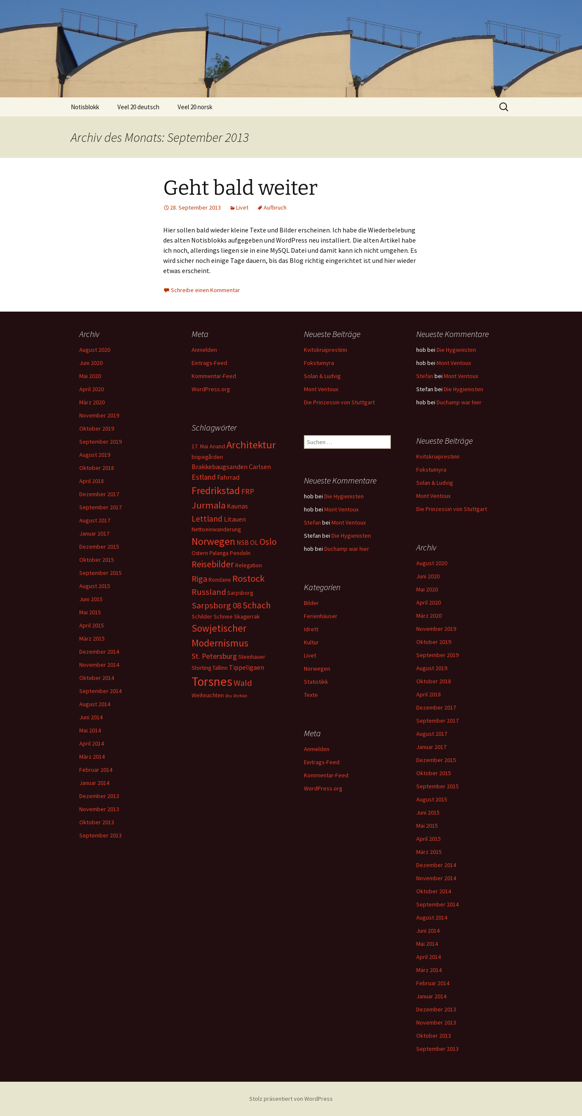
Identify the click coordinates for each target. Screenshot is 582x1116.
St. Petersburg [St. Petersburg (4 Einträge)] (214, 656)
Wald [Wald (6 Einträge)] (243, 682)
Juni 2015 (91, 599)
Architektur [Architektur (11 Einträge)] (251, 444)
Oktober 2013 (96, 822)
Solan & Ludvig (322, 376)
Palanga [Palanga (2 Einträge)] (218, 553)
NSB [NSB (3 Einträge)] (243, 542)
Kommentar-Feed (214, 376)
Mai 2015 (90, 612)
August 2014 (94, 704)
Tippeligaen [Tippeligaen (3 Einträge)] (246, 667)
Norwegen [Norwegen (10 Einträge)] (213, 541)
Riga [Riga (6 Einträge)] (199, 578)
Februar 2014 (95, 769)
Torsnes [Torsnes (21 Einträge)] (212, 681)
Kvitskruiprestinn (325, 350)
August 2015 (94, 586)
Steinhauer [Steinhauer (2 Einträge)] (251, 656)
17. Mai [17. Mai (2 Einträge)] (200, 446)
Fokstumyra (319, 363)
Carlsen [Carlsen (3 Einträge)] (260, 466)
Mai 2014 (90, 730)
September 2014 (100, 691)
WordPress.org (211, 389)
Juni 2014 (91, 717)
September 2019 (100, 441)
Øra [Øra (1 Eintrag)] (228, 696)
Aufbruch (275, 207)
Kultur (311, 642)
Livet (242, 207)
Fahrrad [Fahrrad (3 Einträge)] (228, 477)
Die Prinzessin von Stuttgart (339, 402)
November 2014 (99, 664)
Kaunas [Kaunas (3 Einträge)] (237, 506)
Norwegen (317, 668)
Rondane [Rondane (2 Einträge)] (220, 579)
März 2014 (92, 756)
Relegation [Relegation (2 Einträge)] (248, 565)
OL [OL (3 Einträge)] (254, 542)
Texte (311, 695)
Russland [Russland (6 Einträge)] (209, 591)
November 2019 (99, 415)
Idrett (311, 629)
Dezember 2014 (99, 651)
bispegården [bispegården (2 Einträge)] (207, 457)
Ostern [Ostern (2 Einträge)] (200, 553)
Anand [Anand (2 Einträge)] (217, 446)
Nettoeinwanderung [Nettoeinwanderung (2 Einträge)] (216, 529)
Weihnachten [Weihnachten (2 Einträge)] (208, 695)
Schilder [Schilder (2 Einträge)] (202, 616)
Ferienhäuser (320, 616)
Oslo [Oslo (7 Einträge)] (268, 541)
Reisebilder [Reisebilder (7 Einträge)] (213, 564)
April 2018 (91, 481)
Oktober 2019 (96, 428)
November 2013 (99, 809)
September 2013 (100, 835)
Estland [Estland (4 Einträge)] (204, 477)
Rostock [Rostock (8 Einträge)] (248, 578)
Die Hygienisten (456, 350)
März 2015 (92, 638)
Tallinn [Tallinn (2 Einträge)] (220, 667)
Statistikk (316, 681)
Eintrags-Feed (209, 363)
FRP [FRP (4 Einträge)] (247, 491)
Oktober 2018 (96, 468)
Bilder (311, 603)
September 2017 (100, 507)
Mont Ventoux (321, 389)
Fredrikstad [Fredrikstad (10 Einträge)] (216, 490)
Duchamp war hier (459, 402)
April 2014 (91, 743)
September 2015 (100, 573)
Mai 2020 (90, 376)
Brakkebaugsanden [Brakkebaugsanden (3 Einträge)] (220, 466)
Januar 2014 (94, 783)
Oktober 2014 (96, 678)
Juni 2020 (91, 363)
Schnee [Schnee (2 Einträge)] (223, 616)
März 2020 (92, 402)
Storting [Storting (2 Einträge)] (201, 667)
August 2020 (94, 350)
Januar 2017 (94, 533)
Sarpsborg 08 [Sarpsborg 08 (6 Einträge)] (216, 605)
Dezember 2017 (99, 494)
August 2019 (94, 455)
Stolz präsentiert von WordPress (291, 1098)
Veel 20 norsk (195, 107)
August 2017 (94, 520)
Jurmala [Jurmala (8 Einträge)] (209, 505)
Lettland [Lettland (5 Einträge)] (207, 519)
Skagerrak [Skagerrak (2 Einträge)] (247, 616)
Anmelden (204, 350)
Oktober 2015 (96, 560)
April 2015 (91, 625)
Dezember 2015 (99, 546)
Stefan (424, 376)
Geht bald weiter (240, 188)
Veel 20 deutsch (138, 107)
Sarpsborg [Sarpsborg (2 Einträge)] (240, 593)
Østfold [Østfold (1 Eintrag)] (240, 696)
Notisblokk (85, 107)
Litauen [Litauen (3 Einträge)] (235, 519)
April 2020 (91, 389)
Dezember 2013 (99, 796)
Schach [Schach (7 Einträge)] (256, 605)
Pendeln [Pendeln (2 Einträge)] (240, 553)
